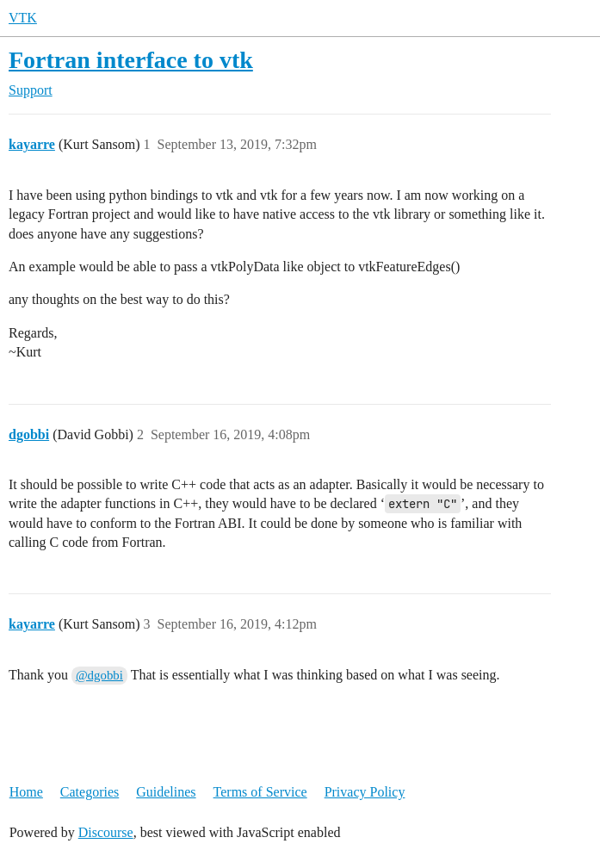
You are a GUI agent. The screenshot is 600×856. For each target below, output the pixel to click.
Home (26, 792)
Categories (89, 792)
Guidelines (165, 792)
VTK (23, 17)
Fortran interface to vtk (131, 60)
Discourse (105, 832)
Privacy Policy (365, 792)
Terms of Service (260, 792)
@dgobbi (99, 675)
